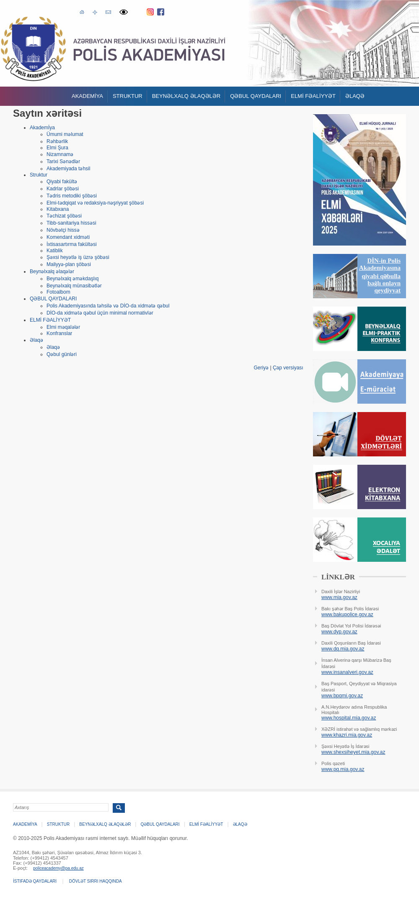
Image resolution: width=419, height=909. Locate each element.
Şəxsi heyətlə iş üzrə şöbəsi (78, 257)
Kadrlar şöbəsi (63, 189)
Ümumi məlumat (65, 134)
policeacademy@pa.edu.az (58, 868)
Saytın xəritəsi (95, 11)
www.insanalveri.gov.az (347, 672)
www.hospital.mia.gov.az (348, 718)
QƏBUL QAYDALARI (255, 96)
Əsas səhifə (82, 11)
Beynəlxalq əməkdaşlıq (72, 279)
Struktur (127, 96)
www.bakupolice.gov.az (347, 614)
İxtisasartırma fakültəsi (72, 244)
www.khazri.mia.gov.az (346, 735)
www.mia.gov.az (339, 597)
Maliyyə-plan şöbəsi (69, 264)
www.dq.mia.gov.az (343, 649)
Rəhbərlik (57, 141)
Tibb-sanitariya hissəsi (71, 223)
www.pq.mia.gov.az (343, 769)
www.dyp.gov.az (339, 632)
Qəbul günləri (62, 354)
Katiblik (55, 250)
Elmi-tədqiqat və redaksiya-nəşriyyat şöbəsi (95, 203)
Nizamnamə (60, 154)
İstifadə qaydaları (35, 881)
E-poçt (108, 11)
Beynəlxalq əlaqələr (186, 96)
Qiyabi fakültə (62, 181)
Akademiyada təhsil (68, 169)
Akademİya (87, 96)
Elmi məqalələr (63, 327)
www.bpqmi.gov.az (342, 696)
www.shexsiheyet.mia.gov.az (353, 752)
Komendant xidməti (68, 237)
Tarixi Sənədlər (63, 161)
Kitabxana (58, 209)
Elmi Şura (57, 148)
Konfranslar (59, 333)
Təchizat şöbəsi (64, 216)
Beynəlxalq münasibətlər (74, 286)
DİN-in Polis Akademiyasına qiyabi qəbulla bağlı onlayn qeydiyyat (380, 275)
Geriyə (261, 368)
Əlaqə (355, 96)
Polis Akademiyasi (33, 48)
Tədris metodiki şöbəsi (72, 196)
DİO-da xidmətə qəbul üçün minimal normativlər (100, 313)
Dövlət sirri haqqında (95, 881)
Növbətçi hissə (63, 230)
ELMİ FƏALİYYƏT (313, 96)
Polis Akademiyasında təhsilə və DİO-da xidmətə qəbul (108, 306)
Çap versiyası (288, 368)
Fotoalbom (58, 292)
